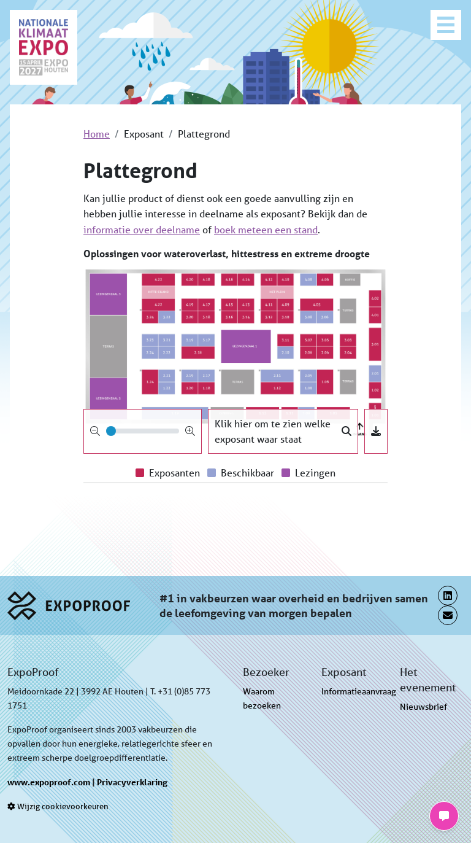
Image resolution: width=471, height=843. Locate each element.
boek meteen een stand (266, 229)
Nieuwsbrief (423, 706)
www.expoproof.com (48, 782)
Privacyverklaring (132, 782)
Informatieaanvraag (358, 691)
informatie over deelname (141, 229)
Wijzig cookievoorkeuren (58, 806)
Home (96, 133)
